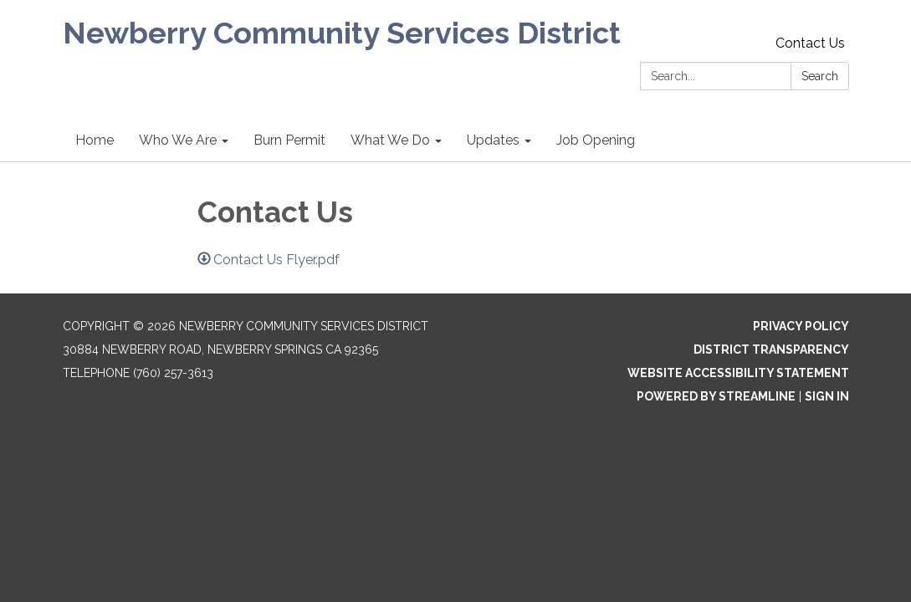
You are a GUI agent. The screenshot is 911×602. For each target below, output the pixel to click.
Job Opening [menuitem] (595, 140)
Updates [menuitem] (493, 140)
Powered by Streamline (716, 396)
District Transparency (771, 349)
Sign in (827, 396)
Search (819, 76)
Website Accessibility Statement (738, 373)
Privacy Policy (801, 326)
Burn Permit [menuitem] (289, 140)
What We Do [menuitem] (390, 140)
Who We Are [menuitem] (178, 140)
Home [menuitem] (94, 140)
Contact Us (810, 43)
